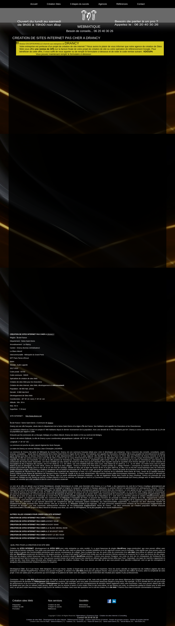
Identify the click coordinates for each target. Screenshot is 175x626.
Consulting (123, 616)
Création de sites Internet (108, 616)
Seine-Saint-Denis (109, 621)
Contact (141, 4)
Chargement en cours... (83, 191)
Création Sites (54, 4)
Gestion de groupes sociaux (119, 620)
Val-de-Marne (125, 621)
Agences (102, 4)
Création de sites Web (34, 620)
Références (122, 4)
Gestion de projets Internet (139, 620)
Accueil (33, 4)
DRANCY (50, 334)
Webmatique (80, 616)
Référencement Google (75, 620)
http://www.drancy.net (34, 416)
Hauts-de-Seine (93, 621)
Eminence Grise (92, 616)
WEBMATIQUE (88, 26)
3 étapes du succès (79, 4)
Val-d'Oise (138, 621)
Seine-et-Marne (56, 621)
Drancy (50, 423)
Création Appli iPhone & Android (96, 620)
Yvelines (69, 621)
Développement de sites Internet (54, 620)
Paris (47, 621)
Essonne (80, 621)
